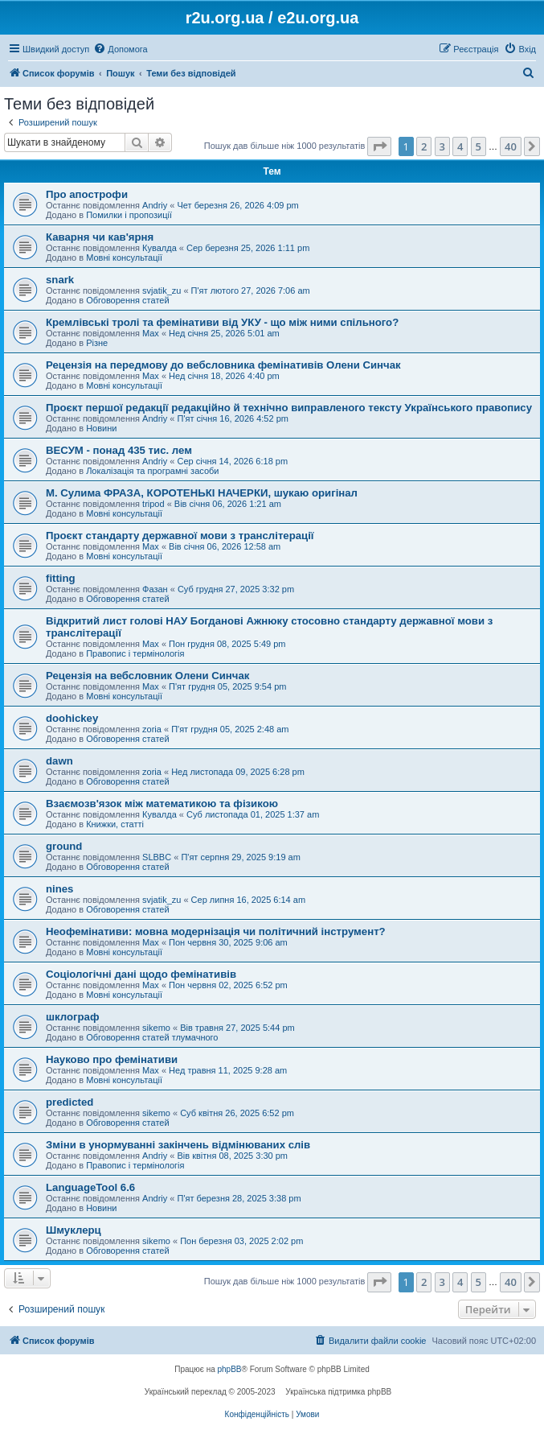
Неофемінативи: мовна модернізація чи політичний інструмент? (216, 931)
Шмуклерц (73, 1230)
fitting (61, 578)
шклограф (72, 1017)
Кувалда (159, 248)
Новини (101, 428)
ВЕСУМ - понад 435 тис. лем (119, 450)
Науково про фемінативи (112, 1059)
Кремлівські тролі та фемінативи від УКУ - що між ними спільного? (222, 322)
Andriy (154, 205)
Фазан (155, 589)
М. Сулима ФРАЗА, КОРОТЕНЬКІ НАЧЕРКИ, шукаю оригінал (202, 493)
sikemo (156, 1027)
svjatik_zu (161, 290)
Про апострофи (87, 194)
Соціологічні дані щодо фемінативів (141, 974)
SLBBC (156, 857)
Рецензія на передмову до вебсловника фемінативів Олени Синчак (223, 365)
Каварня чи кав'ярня (99, 237)
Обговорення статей (127, 300)
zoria (152, 729)
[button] (379, 146)
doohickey (72, 718)
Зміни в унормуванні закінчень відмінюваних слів (178, 1145)
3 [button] (442, 146)
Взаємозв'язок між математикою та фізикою (162, 803)
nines (59, 889)
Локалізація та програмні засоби (152, 471)
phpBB (230, 1369)
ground (64, 846)
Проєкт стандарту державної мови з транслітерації (180, 536)
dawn (59, 761)
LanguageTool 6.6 (90, 1187)
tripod (153, 504)
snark (60, 280)
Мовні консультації (124, 257)
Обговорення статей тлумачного (152, 1037)
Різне (97, 343)
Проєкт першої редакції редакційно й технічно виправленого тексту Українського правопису (289, 408)
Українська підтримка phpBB (338, 1391)
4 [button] (460, 146)
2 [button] (424, 146)
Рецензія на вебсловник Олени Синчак (147, 676)
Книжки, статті (115, 824)
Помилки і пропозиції (129, 215)
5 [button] (478, 146)
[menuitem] (120, 49)
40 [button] (511, 146)
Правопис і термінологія (135, 653)
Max (150, 333)
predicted (69, 1102)
